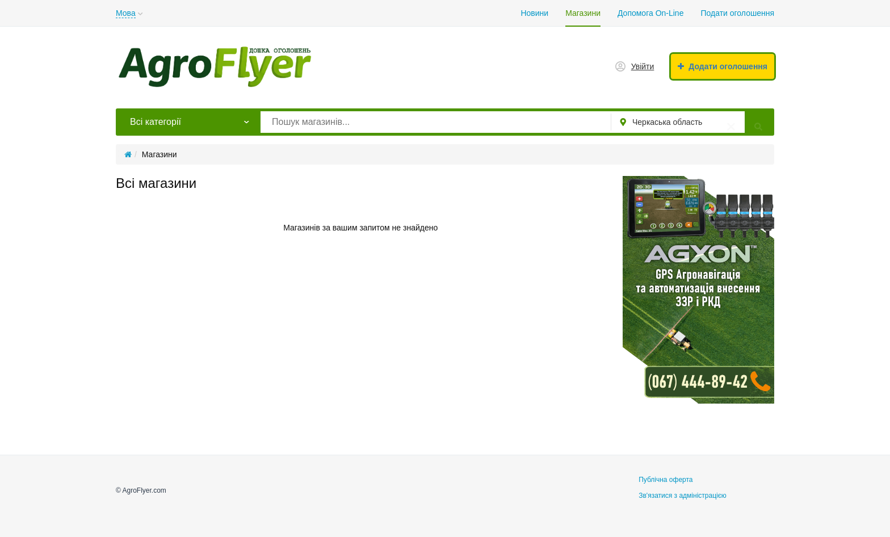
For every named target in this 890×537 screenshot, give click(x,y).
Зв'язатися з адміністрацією (683, 496)
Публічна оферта (665, 480)
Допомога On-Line (650, 13)
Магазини (583, 13)
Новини (534, 13)
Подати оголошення (737, 13)
